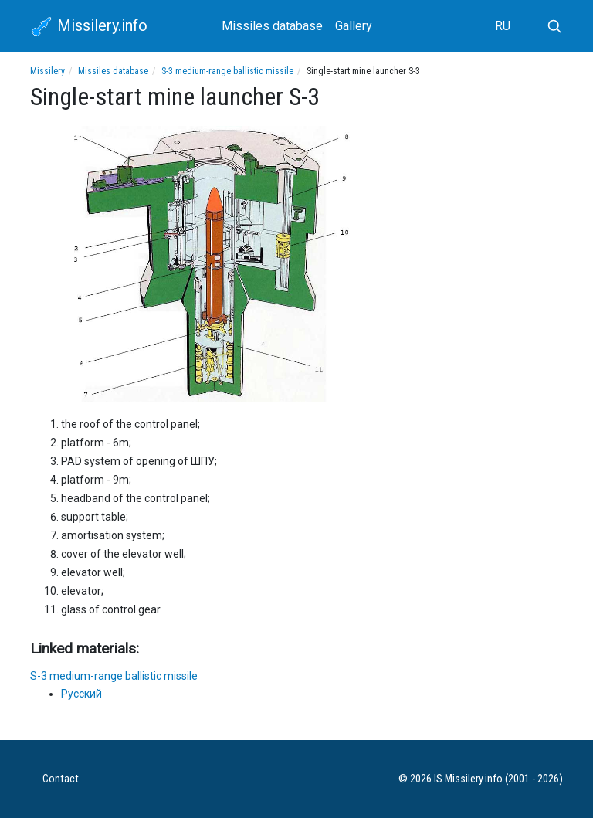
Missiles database (272, 26)
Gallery (353, 26)
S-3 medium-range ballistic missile (227, 71)
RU (502, 26)
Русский (81, 693)
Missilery (47, 71)
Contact (60, 779)
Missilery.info (88, 27)
